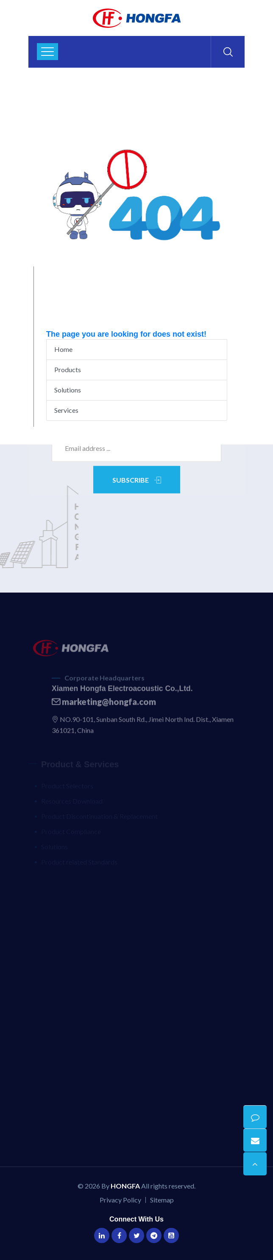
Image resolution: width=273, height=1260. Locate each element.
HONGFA (125, 1186)
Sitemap (162, 1200)
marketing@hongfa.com (104, 705)
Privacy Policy (120, 1200)
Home (63, 349)
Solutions (67, 390)
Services (66, 410)
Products (67, 369)
